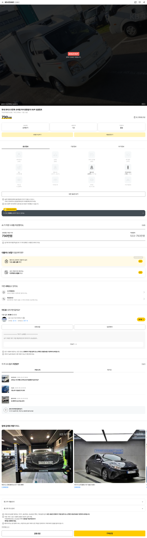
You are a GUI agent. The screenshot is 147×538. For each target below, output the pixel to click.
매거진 (109, 370)
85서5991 (12, 2)
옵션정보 (26, 147)
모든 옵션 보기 (73, 194)
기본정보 (73, 147)
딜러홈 (140, 319)
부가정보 (121, 147)
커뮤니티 (37, 370)
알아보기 (73, 261)
